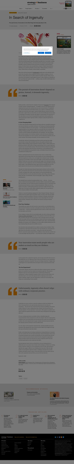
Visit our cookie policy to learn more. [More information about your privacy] (43, 50)
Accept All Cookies (48, 52)
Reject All (41, 52)
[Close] (51, 47)
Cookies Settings (26, 52)
